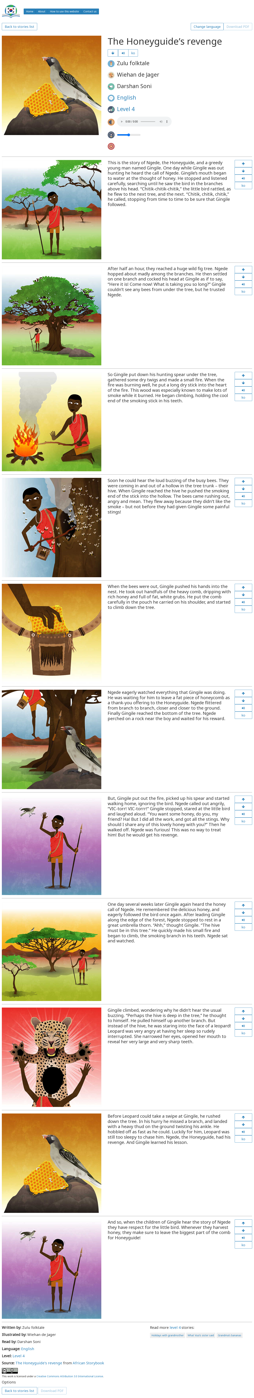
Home (29, 11)
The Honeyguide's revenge (38, 1363)
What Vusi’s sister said (201, 1335)
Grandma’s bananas (229, 1335)
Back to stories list (19, 26)
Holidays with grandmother (167, 1335)
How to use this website (64, 11)
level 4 (175, 1327)
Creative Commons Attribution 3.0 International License (69, 1376)
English (126, 97)
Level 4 (126, 109)
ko (133, 53)
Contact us (90, 11)
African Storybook (88, 1363)
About (41, 11)
